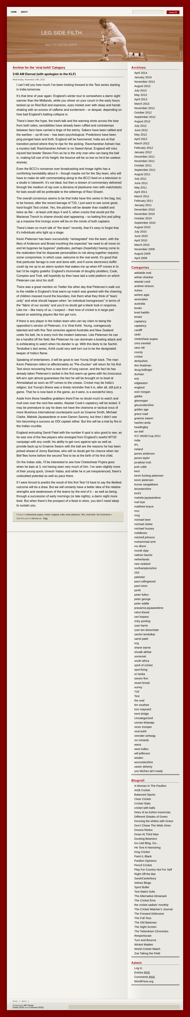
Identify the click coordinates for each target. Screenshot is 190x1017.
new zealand (142, 563)
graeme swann (143, 418)
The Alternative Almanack (150, 896)
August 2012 (142, 121)
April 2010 (140, 240)
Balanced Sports (144, 794)
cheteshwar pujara (34, 514)
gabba (138, 396)
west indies (141, 749)
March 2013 (141, 103)
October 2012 (143, 112)
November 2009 (144, 249)
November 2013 (144, 81)
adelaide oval (142, 272)
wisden (138, 757)
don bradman (142, 365)
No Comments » (104, 514)
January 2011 (143, 205)
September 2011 (145, 169)
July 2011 (140, 178)
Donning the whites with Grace (153, 821)
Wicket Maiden (143, 944)
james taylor (142, 458)
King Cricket (142, 851)
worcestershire (143, 762)
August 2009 (142, 253)
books (138, 308)
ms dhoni (140, 546)
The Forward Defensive (149, 913)
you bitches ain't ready (148, 771)
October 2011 (143, 165)
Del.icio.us (36, 518)
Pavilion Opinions (145, 860)
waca (137, 744)
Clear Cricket (142, 799)
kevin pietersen (73, 514)
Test (83, 514)
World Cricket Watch (147, 948)
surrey (138, 687)
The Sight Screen (145, 926)
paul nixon (140, 585)
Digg (45, 518)
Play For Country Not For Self (153, 869)
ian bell (138, 431)
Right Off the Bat (145, 874)
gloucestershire (144, 405)
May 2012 (140, 134)
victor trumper (143, 726)
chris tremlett (142, 343)
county (138, 352)
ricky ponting (142, 621)
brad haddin (141, 312)
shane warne (142, 647)
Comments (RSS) (36, 1007)
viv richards (141, 740)
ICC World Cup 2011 (147, 435)
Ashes (138, 290)
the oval (139, 700)
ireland (138, 449)
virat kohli (90, 514)
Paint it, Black (143, 856)
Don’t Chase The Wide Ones (152, 825)
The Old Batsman (145, 922)
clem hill (139, 347)
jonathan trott (142, 462)
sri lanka (139, 674)
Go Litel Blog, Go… (146, 843)
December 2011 (144, 156)
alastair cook (142, 281)
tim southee (141, 704)
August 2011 (142, 174)
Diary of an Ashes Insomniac (152, 812)
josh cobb (140, 466)
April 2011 (140, 191)
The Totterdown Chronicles (151, 931)
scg (136, 643)
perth (137, 590)
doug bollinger (143, 369)
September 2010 (145, 222)
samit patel (141, 638)
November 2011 (144, 161)
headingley (141, 427)
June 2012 (141, 130)
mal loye (139, 502)
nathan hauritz (143, 555)
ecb (136, 378)
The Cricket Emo (145, 900)
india (62, 514)
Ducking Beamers (145, 838)
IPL (136, 444)
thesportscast (142, 935)
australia (139, 303)
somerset (140, 656)
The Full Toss (142, 918)
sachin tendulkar (144, 634)
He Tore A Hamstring (147, 847)
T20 (136, 691)
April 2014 (140, 72)
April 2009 (140, 258)
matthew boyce (144, 506)
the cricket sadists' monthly (151, 904)
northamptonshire (145, 568)
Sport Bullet (141, 887)
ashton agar (141, 294)
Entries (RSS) (18, 1007)
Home (14, 12)
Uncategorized (143, 718)
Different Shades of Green (151, 816)
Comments (144, 976)
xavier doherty (143, 766)
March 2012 (141, 143)
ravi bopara (141, 616)
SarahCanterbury (145, 878)
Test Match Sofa (144, 891)
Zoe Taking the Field (147, 953)
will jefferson (142, 753)
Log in (138, 968)
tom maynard (142, 709)
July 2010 (140, 231)
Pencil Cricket (143, 865)
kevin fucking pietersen (149, 475)
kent (137, 471)
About (24, 12)
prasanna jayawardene (148, 607)
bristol (138, 316)
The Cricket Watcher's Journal (153, 909)
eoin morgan (142, 391)
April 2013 (140, 99)
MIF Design (29, 1005)
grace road (141, 413)
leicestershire (142, 488)
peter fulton (141, 594)
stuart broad (142, 682)
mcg (137, 515)
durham (139, 374)
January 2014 (143, 77)
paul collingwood (145, 581)
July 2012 (140, 125)
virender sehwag (144, 735)
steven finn (141, 678)
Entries (142, 972)
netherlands (141, 559)
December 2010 (144, 209)
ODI (136, 572)
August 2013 (142, 86)
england (55, 514)
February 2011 (143, 200)
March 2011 (141, 196)
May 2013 (140, 94)
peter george (142, 599)
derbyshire (141, 361)
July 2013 (140, 90)
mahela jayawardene (147, 497)
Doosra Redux (143, 829)
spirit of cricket (143, 665)
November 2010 (144, 213)
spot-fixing (140, 669)
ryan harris (141, 625)
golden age (141, 409)
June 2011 (141, 183)
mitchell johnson (144, 537)
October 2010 (143, 218)
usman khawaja (144, 722)
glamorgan (141, 400)
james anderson (144, 453)
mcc (137, 510)
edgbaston (141, 383)
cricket (47, 514)
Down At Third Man (146, 834)
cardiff (138, 330)
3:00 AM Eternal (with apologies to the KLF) (44, 74)
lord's (137, 493)
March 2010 (141, 244)
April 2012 (140, 139)
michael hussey (144, 528)
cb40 (137, 334)
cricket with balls (144, 807)
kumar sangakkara (146, 484)
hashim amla (142, 422)
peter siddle (141, 603)
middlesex (140, 532)
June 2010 (141, 236)
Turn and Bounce (145, 940)
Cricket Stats (142, 803)
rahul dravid (141, 612)
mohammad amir (145, 541)
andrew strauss (144, 286)
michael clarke (143, 524)
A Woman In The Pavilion (150, 785)
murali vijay (141, 550)
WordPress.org (143, 981)
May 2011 (140, 187)
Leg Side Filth (61, 33)
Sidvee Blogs (142, 882)
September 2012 (145, 116)
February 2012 (143, 147)
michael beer (142, 519)
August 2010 (142, 227)
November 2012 (144, 108)
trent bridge (141, 713)
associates (141, 299)
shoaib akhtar (143, 652)
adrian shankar (143, 277)
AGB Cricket (142, 790)
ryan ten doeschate (146, 629)
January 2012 (143, 152)
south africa (141, 660)
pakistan (139, 577)
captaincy (140, 321)
